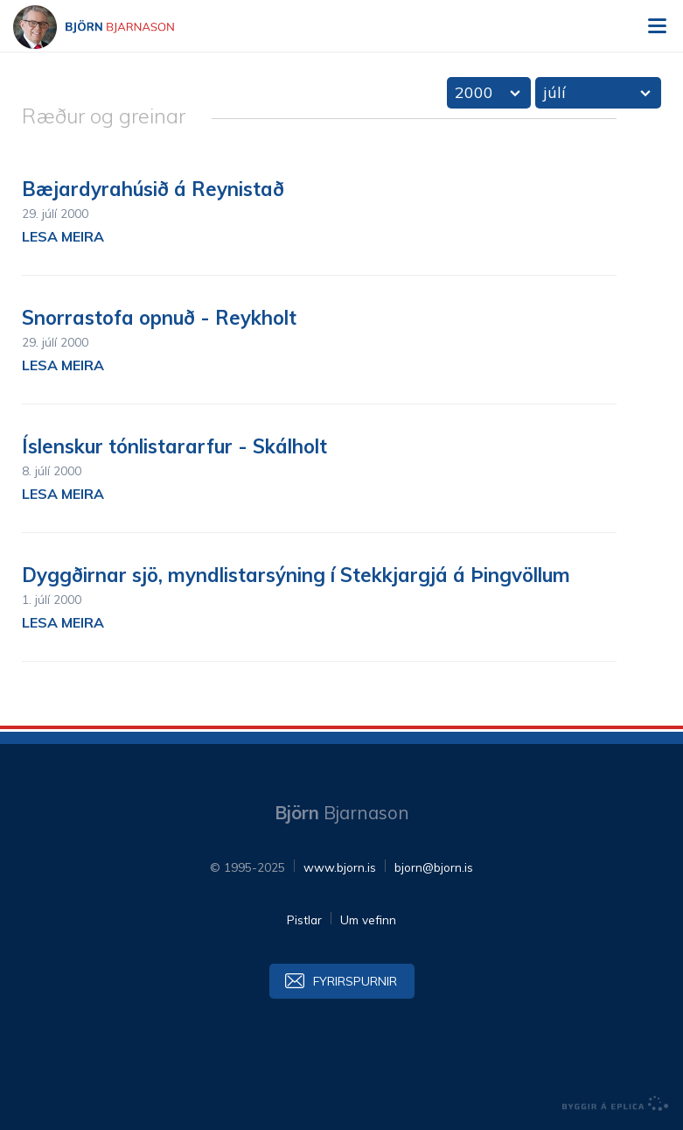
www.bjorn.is (339, 867)
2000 (474, 92)
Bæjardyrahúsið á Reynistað (153, 189)
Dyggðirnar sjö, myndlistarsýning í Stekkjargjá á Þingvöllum (296, 575)
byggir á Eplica (615, 1103)
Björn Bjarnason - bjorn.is (109, 27)
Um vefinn (368, 919)
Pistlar (304, 919)
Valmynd (656, 26)
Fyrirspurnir (355, 980)
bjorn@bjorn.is (433, 867)
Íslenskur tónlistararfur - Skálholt (174, 446)
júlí (554, 92)
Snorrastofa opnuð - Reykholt (159, 317)
